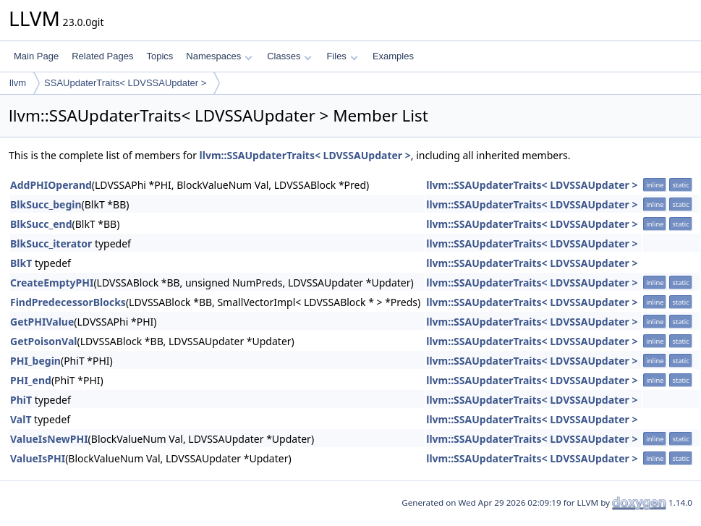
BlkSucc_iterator (51, 243)
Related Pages (102, 56)
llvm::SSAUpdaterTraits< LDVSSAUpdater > (305, 155)
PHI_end (30, 380)
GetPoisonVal (43, 341)
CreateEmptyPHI (51, 282)
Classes (289, 56)
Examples (393, 56)
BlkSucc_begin (46, 204)
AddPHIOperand (51, 185)
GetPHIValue (42, 321)
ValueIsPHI (37, 458)
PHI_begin (35, 361)
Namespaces (219, 56)
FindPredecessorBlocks (68, 302)
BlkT (21, 263)
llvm (17, 82)
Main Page (36, 56)
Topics (159, 56)
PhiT (21, 400)
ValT (20, 419)
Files (341, 56)
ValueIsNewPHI (49, 439)
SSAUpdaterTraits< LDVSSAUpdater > (125, 82)
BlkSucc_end (41, 224)
